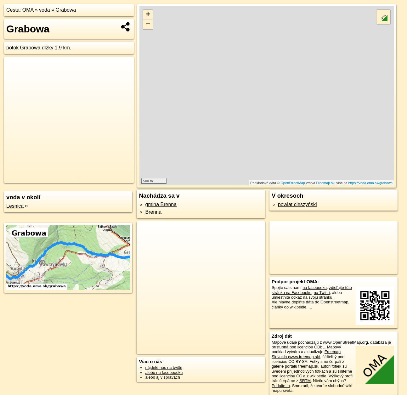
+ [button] (148, 15)
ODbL (319, 347)
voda (44, 10)
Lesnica (15, 206)
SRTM (305, 380)
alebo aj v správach (162, 377)
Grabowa (66, 10)
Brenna (153, 212)
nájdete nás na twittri (163, 367)
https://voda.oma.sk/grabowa (370, 183)
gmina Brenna (161, 204)
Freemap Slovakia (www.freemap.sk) (306, 354)
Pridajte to (281, 385)
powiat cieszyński (297, 204)
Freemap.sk (325, 183)
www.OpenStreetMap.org (345, 342)
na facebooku (314, 287)
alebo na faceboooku (164, 372)
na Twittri (322, 292)
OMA (28, 10)
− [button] (148, 24)
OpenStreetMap (292, 183)
